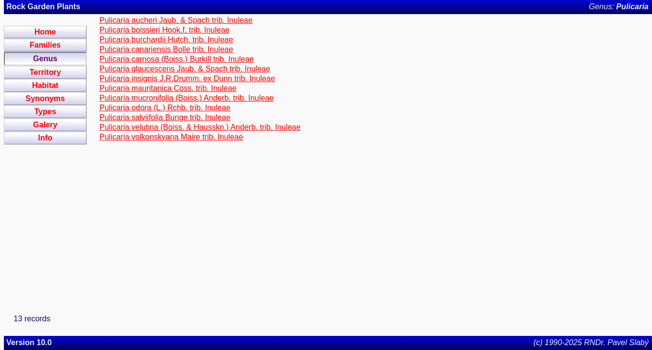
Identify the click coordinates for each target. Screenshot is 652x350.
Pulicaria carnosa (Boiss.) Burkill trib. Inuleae (177, 59)
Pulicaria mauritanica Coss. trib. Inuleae (168, 88)
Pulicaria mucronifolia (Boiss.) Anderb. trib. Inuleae (187, 98)
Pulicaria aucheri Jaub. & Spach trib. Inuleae (176, 20)
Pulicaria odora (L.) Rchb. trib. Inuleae (165, 108)
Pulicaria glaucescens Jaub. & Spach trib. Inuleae (185, 69)
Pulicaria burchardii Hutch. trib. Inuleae (166, 39)
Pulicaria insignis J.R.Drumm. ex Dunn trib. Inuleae (187, 78)
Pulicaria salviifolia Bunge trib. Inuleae (165, 117)
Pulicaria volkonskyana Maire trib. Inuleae (171, 137)
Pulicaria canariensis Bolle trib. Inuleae (166, 49)
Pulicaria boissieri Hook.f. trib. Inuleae (165, 30)
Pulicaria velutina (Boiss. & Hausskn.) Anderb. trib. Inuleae (200, 127)
